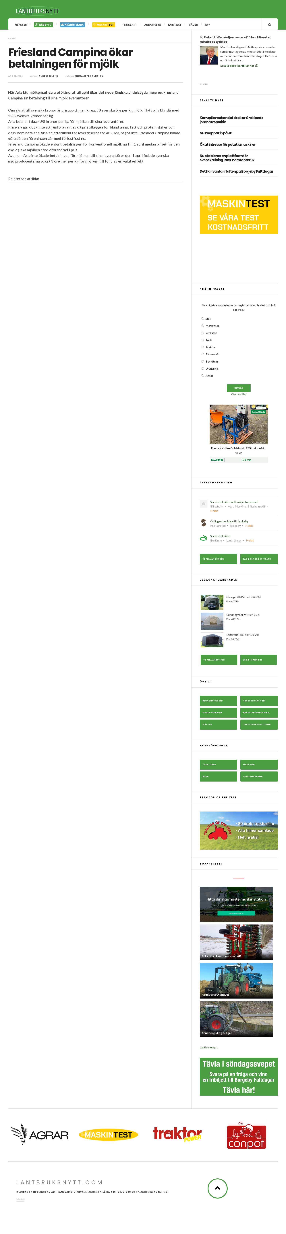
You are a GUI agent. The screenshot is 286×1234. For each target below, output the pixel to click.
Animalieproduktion (89, 77)
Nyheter (21, 25)
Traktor (210, 348)
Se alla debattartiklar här (239, 67)
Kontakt (174, 25)
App (207, 25)
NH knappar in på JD (216, 135)
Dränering (212, 369)
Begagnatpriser (212, 702)
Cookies (20, 1200)
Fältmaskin (212, 355)
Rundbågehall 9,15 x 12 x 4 (239, 622)
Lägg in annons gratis (257, 560)
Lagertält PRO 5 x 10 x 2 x (239, 641)
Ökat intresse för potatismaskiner (228, 146)
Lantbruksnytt (209, 1048)
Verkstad (211, 334)
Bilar (205, 777)
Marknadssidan (212, 714)
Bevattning (212, 362)
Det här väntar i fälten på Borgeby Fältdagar (236, 173)
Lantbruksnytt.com (60, 1184)
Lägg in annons (252, 661)
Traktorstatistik (254, 702)
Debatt (129, 25)
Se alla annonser (213, 560)
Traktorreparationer (257, 725)
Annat (209, 377)
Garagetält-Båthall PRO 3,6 (239, 603)
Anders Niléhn (48, 77)
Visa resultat (239, 395)
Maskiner (249, 766)
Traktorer (209, 766)
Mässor (207, 725)
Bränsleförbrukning (256, 714)
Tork (209, 341)
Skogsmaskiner (253, 777)
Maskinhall (212, 327)
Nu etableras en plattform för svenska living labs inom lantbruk (227, 159)
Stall (208, 320)
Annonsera (152, 25)
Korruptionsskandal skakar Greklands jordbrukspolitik (231, 121)
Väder (193, 25)
